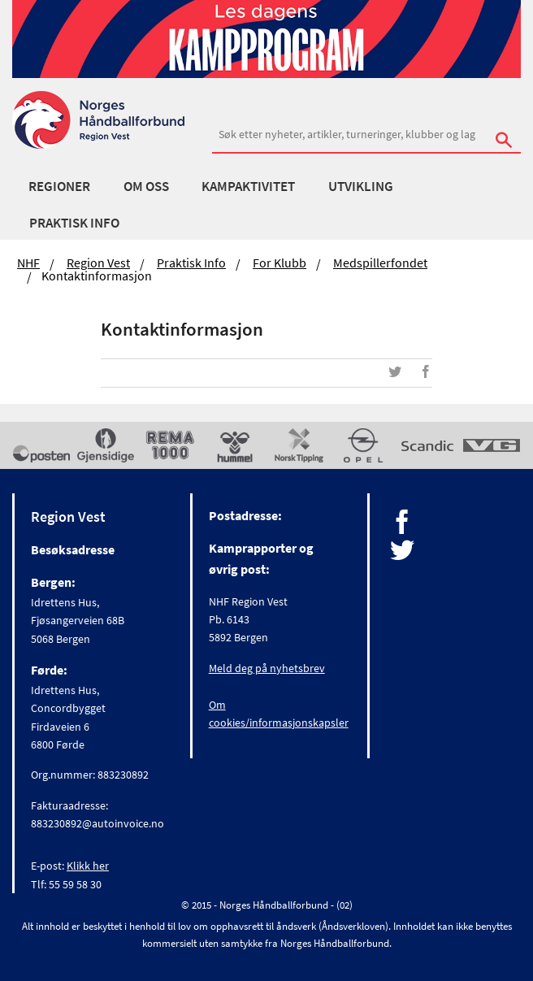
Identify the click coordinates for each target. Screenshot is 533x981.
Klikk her (88, 865)
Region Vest (98, 262)
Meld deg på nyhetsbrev (267, 668)
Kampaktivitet (248, 186)
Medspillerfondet (380, 262)
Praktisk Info (74, 223)
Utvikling (360, 186)
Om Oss (146, 186)
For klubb (279, 262)
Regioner (59, 186)
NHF (28, 262)
